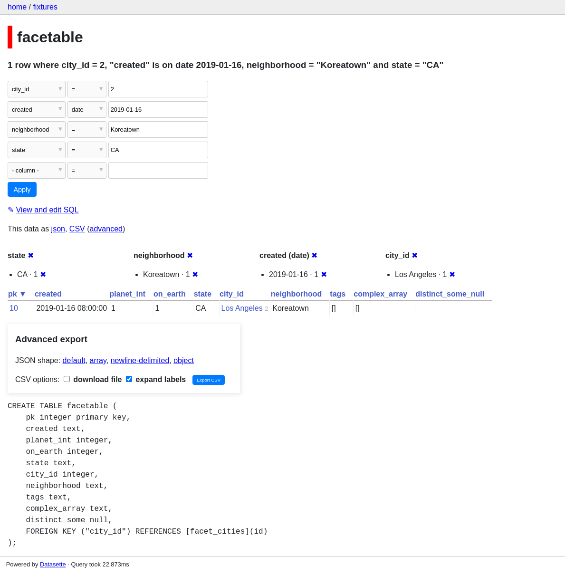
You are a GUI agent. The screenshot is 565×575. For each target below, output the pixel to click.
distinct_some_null (449, 294)
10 (14, 308)
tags (337, 294)
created (48, 294)
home (17, 7)
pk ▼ (17, 294)
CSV (77, 229)
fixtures (45, 7)
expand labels (156, 379)
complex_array (380, 294)
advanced (106, 229)
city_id (232, 294)
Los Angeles (242, 308)
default (74, 360)
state (202, 294)
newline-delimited (140, 360)
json (58, 229)
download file (93, 379)
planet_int (128, 294)
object (183, 360)
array (98, 360)
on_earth (169, 294)
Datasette (53, 564)
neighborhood (296, 294)
